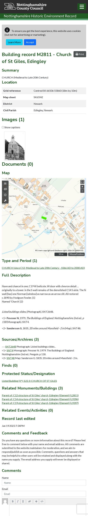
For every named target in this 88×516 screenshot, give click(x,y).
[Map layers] (5, 183)
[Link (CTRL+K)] (29, 501)
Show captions (11, 127)
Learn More (14, 42)
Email (5, 488)
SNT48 (11, 358)
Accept (30, 42)
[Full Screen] (36, 501)
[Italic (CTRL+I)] (17, 501)
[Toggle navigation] (82, 6)
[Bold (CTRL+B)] (12, 501)
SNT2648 (10, 346)
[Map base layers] (5, 189)
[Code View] (42, 501)
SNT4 (10, 350)
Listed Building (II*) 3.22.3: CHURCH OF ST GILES (29, 380)
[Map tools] (5, 200)
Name (5, 477)
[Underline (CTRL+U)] (23, 501)
